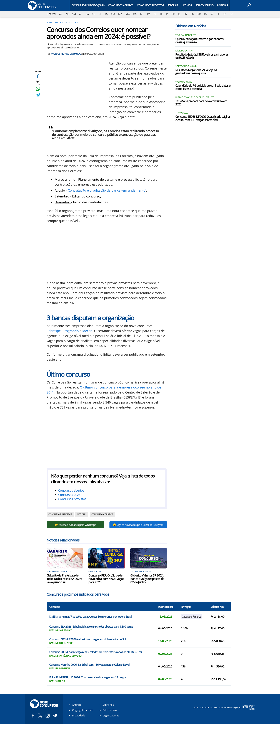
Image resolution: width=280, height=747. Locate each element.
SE (218, 14)
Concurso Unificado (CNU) (88, 5)
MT (142, 14)
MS (135, 14)
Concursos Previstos (150, 5)
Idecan (87, 331)
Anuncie (76, 704)
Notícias (222, 5)
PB (155, 14)
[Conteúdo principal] (140, 362)
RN (185, 14)
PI (167, 14)
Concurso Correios (102, 514)
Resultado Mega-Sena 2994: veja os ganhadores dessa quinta (196, 71)
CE (93, 14)
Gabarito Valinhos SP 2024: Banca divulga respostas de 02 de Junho (147, 579)
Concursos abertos (71, 490)
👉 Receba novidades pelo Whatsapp (75, 524)
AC (60, 14)
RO (192, 14)
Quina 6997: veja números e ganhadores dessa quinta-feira (199, 40)
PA (148, 14)
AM (74, 14)
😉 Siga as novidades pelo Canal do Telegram (138, 524)
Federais (173, 5)
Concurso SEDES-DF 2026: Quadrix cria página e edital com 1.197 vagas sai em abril (202, 118)
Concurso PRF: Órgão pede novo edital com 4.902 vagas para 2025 (106, 579)
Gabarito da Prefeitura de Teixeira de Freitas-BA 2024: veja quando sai (64, 579)
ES (106, 14)
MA (120, 14)
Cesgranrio (70, 331)
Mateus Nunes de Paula (65, 53)
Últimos (187, 5)
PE (161, 14)
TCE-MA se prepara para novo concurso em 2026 (201, 103)
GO (113, 14)
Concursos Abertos (120, 5)
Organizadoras (110, 715)
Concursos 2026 (69, 495)
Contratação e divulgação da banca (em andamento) (107, 190)
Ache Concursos (56, 22)
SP (224, 14)
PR (173, 14)
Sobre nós (108, 704)
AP (80, 14)
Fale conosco (109, 710)
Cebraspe (54, 331)
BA (87, 14)
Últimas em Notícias (190, 26)
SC (212, 14)
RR (199, 14)
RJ (179, 14)
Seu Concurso (204, 5)
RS (205, 14)
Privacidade (78, 715)
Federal (52, 14)
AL (67, 14)
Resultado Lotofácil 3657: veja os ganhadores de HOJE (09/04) (201, 56)
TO (230, 14)
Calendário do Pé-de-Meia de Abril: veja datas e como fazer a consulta (202, 87)
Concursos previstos (72, 499)
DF (100, 14)
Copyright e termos (82, 710)
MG (127, 14)
